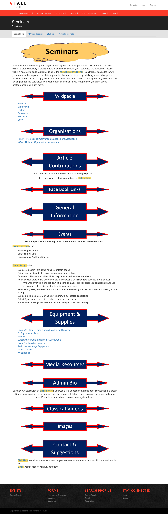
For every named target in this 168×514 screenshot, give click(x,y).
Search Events (16, 495)
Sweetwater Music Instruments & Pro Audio (39, 340)
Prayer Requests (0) (66, 34)
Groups (125, 498)
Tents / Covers (25, 349)
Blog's (50, 34)
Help (114, 13)
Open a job (89, 501)
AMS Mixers (24, 336)
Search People (91, 495)
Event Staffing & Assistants (31, 343)
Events (73, 13)
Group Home (19, 34)
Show (20, 120)
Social (87, 498)
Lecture (21, 110)
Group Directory (35, 34)
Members (60, 13)
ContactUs (134, 5)
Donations (51, 498)
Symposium (23, 107)
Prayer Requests (89, 13)
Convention (23, 113)
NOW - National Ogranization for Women (38, 142)
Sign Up (153, 5)
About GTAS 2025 (44, 13)
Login (144, 5)
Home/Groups (24, 13)
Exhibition (22, 116)
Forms (103, 13)
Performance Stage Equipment (33, 346)
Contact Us (51, 501)
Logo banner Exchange (56, 495)
